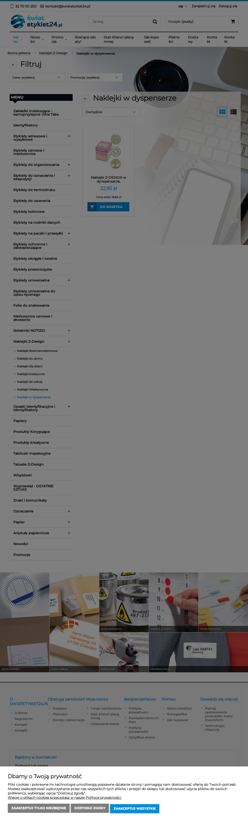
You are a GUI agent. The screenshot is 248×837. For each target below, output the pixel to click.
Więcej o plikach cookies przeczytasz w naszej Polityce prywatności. (65, 798)
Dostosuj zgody (89, 809)
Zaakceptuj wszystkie (135, 809)
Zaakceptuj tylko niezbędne (38, 809)
